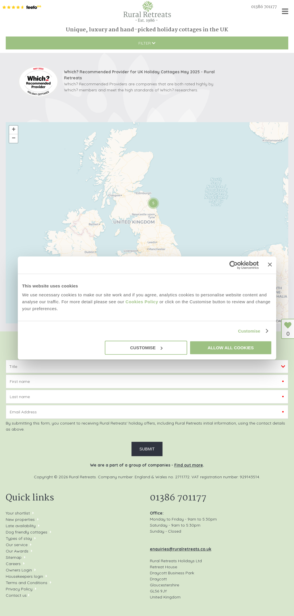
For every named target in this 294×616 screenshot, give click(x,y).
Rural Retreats (147, 11)
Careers (13, 563)
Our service (17, 544)
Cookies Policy (141, 301)
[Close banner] (270, 264)
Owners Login (19, 570)
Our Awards (17, 551)
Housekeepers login (24, 576)
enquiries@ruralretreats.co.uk (180, 549)
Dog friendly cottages (26, 532)
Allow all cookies (231, 347)
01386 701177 (264, 6)
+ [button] (14, 130)
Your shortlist (18, 513)
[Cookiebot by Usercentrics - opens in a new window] (233, 265)
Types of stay (19, 538)
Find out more (188, 465)
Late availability (21, 525)
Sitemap (14, 557)
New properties (21, 519)
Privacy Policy (19, 589)
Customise (249, 331)
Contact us (16, 595)
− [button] (14, 138)
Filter (146, 43)
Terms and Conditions (26, 582)
